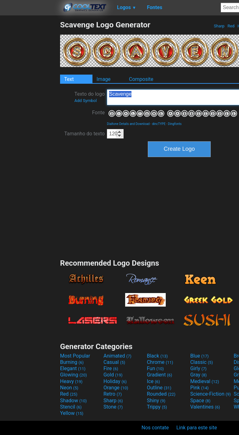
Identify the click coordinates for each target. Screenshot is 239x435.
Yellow (71, 413)
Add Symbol (85, 100)
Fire (110, 368)
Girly (198, 368)
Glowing (73, 375)
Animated (117, 356)
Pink (199, 388)
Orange (115, 388)
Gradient (159, 375)
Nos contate (155, 428)
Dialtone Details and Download (128, 124)
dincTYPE (158, 124)
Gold (113, 375)
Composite (141, 79)
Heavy (71, 381)
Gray (198, 375)
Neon (69, 388)
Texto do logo (89, 97)
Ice (153, 381)
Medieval (204, 381)
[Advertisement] (30, 114)
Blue (199, 356)
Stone (113, 407)
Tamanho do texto (84, 134)
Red (231, 26)
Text (69, 79)
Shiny (156, 401)
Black (157, 356)
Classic (201, 362)
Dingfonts (174, 124)
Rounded (161, 394)
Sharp (219, 26)
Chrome (160, 362)
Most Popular (75, 356)
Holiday (115, 381)
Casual (114, 362)
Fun (155, 368)
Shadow (73, 401)
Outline (159, 388)
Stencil (70, 407)
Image (104, 79)
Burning (72, 362)
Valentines (205, 407)
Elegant (73, 368)
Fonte (98, 113)
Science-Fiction (210, 394)
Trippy (157, 407)
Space (200, 401)
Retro (112, 394)
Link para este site (196, 428)
